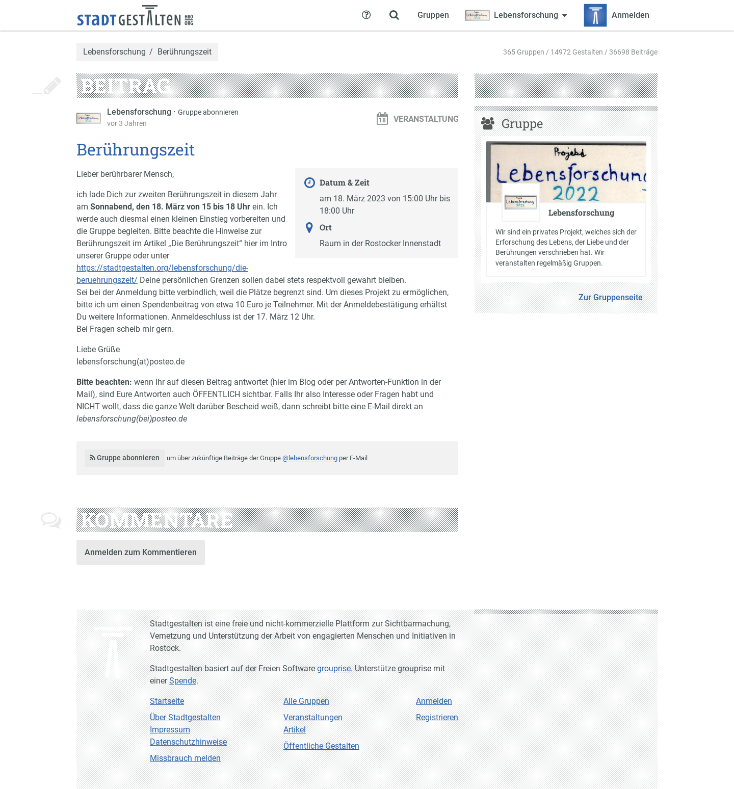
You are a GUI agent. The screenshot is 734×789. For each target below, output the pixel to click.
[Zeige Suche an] (394, 15)
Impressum (170, 729)
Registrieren (437, 717)
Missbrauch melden (185, 758)
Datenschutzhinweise (188, 742)
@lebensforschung (309, 458)
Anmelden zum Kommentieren (141, 552)
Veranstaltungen (313, 717)
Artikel (294, 729)
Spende (182, 681)
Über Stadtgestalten (185, 717)
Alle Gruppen (306, 701)
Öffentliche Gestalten (321, 746)
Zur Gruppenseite (611, 297)
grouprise (334, 668)
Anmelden (434, 701)
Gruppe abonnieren (208, 112)
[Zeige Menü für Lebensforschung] (516, 15)
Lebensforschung (114, 52)
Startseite (167, 701)
